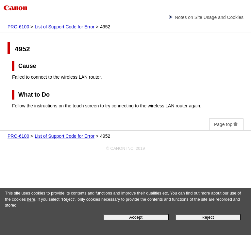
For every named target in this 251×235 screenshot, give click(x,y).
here (31, 199)
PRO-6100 (18, 26)
